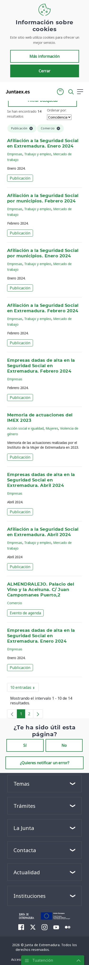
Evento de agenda (25, 613)
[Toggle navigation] (36, 91)
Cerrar (44, 71)
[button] (60, 91)
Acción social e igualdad (25, 428)
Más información (44, 56)
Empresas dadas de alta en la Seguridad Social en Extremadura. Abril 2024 (41, 480)
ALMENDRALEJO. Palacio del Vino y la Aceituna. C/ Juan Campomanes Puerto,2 (40, 589)
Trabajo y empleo (37, 154)
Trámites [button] (24, 805)
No (64, 745)
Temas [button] (21, 783)
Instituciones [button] (30, 895)
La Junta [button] (24, 827)
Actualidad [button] (27, 872)
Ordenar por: (56, 110)
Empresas (14, 154)
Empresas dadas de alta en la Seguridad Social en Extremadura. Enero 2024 (41, 636)
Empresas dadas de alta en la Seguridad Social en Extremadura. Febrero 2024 (41, 366)
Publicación (20, 178)
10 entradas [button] (24, 688)
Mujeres (52, 428)
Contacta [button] (25, 850)
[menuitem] (21, 927)
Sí (25, 745)
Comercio (14, 603)
